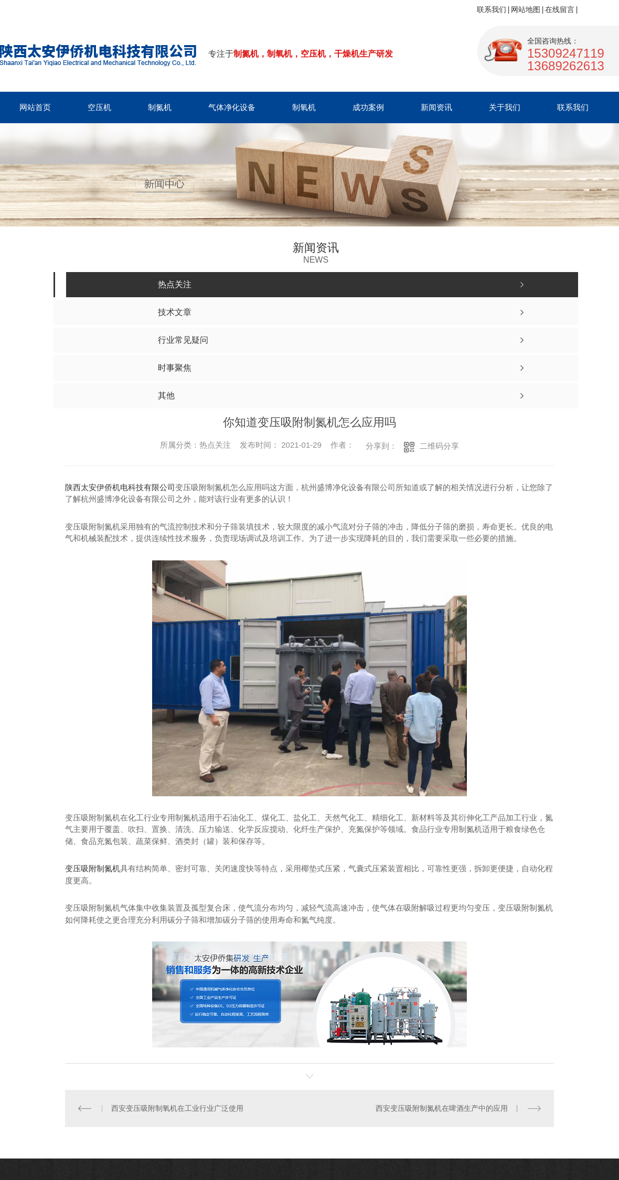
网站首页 (35, 107)
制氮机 (160, 107)
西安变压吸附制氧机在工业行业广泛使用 (177, 1108)
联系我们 (491, 9)
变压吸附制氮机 (92, 868)
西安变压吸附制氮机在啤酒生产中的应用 (442, 1108)
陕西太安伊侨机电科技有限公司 (120, 487)
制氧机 (304, 107)
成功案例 (368, 107)
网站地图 (525, 9)
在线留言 (559, 9)
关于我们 (504, 107)
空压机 (99, 107)
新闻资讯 (436, 107)
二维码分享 (439, 445)
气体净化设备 (231, 107)
